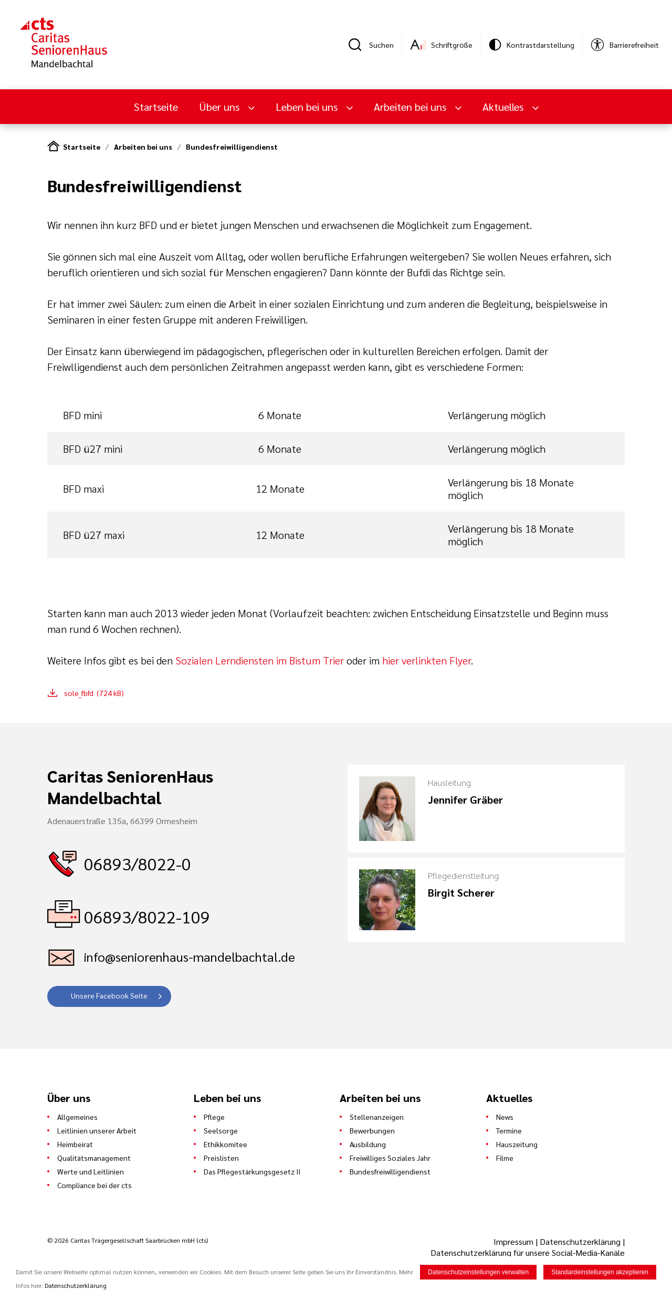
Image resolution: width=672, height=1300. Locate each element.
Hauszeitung (517, 1144)
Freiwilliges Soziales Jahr (390, 1157)
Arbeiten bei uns (411, 106)
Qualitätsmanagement (94, 1157)
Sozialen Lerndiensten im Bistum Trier (259, 660)
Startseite (156, 106)
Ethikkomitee (225, 1144)
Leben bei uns (308, 106)
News (504, 1116)
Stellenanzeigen (377, 1116)
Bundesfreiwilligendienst (232, 146)
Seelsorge (221, 1130)
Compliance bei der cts (94, 1185)
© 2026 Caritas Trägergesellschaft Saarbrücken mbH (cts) (127, 1240)
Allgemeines (77, 1116)
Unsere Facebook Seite (109, 995)
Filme (504, 1157)
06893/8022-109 (147, 916)
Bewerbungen (372, 1130)
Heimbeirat (75, 1144)
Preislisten (221, 1157)
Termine (509, 1130)
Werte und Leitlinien (90, 1171)
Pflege (214, 1116)
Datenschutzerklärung (580, 1241)
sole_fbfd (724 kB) (94, 693)
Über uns (220, 106)
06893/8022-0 (137, 863)
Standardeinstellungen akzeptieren (599, 1272)
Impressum (515, 1241)
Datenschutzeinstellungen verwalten (478, 1272)
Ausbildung (368, 1144)
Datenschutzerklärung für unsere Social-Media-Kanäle (527, 1252)
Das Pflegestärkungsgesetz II (252, 1171)
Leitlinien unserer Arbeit (96, 1130)
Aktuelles (504, 106)
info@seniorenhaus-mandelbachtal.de (189, 956)
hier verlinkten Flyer (426, 660)
